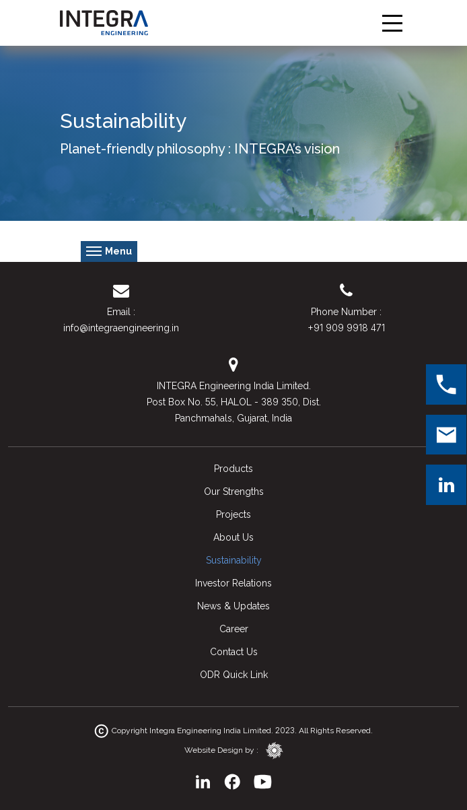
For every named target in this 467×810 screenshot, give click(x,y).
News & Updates (233, 606)
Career (233, 628)
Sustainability (234, 560)
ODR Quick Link (234, 674)
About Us (233, 537)
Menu (109, 252)
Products (233, 468)
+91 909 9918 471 (346, 327)
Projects (233, 514)
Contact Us (234, 651)
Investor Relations (233, 583)
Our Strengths (234, 491)
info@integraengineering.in (121, 328)
